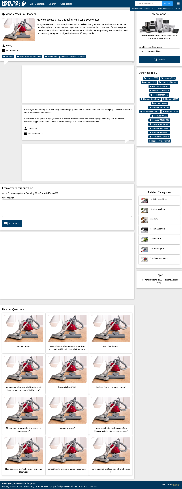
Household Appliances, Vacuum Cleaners (65, 56)
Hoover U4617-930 (159, 120)
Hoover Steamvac (149, 111)
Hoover (8, 56)
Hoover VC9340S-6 (159, 137)
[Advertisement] (78, 84)
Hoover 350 (168, 78)
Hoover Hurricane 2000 (29, 56)
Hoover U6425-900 (159, 132)
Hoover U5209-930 (159, 128)
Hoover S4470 (170, 99)
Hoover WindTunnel (159, 141)
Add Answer (12, 223)
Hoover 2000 (151, 78)
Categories (66, 3)
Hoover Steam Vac (159, 107)
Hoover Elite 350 (168, 82)
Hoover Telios (170, 111)
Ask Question (37, 3)
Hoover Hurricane (159, 90)
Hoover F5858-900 (159, 86)
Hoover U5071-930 (159, 124)
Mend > (8, 14)
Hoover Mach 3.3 (159, 95)
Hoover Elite (149, 82)
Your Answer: (8, 198)
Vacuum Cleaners (25, 13)
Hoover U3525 (159, 116)
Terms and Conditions (87, 486)
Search (52, 3)
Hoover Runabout (150, 99)
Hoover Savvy (159, 103)
